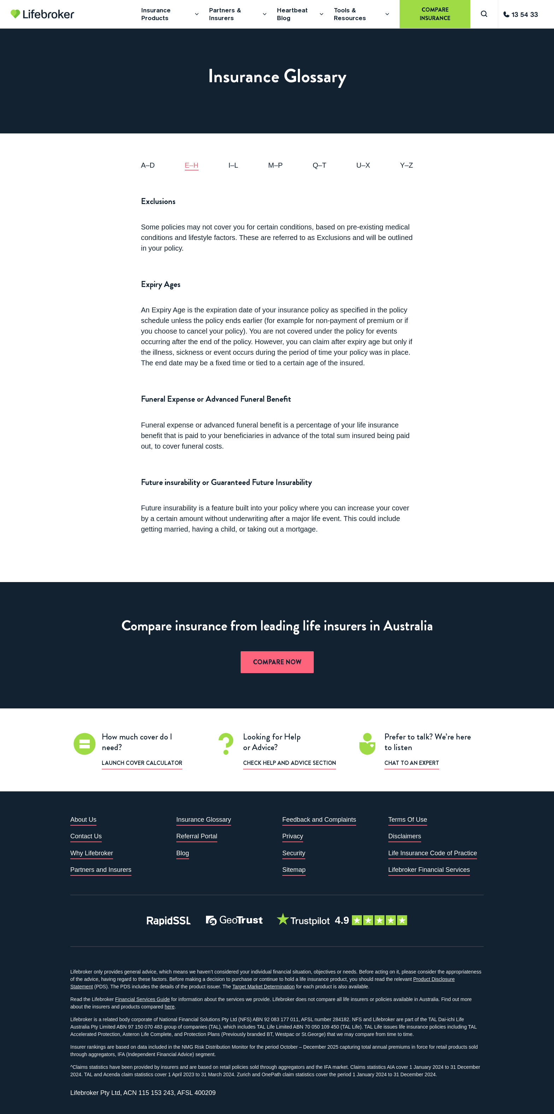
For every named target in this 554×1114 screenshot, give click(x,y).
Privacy (292, 836)
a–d (148, 165)
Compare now (277, 662)
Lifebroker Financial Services (429, 869)
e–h (192, 165)
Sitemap (294, 869)
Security (293, 853)
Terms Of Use (407, 819)
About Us (83, 819)
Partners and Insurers (100, 869)
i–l (233, 165)
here (170, 1007)
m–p (275, 165)
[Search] (484, 14)
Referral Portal (196, 836)
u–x (363, 165)
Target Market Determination (263, 986)
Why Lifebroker (91, 853)
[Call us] (520, 14)
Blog (182, 853)
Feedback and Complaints (319, 819)
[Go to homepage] (42, 14)
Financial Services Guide (142, 999)
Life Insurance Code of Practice (432, 853)
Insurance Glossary (203, 819)
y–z (406, 165)
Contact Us (86, 836)
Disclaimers (404, 836)
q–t (319, 165)
